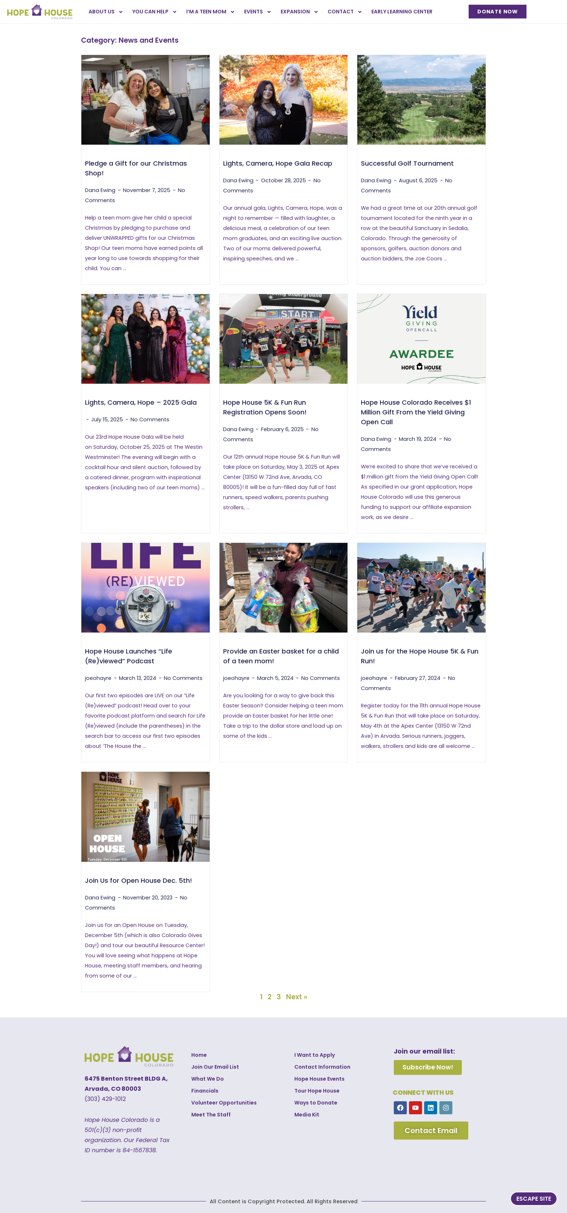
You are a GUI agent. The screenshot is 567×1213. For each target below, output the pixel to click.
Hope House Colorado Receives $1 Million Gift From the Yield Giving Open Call (416, 412)
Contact (345, 12)
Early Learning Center (401, 11)
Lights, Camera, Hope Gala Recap (277, 163)
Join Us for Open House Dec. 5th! (138, 880)
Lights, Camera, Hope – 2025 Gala (141, 402)
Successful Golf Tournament (407, 163)
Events (258, 12)
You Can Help (154, 12)
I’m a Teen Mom (210, 12)
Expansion (300, 12)
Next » (296, 997)
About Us (106, 12)
